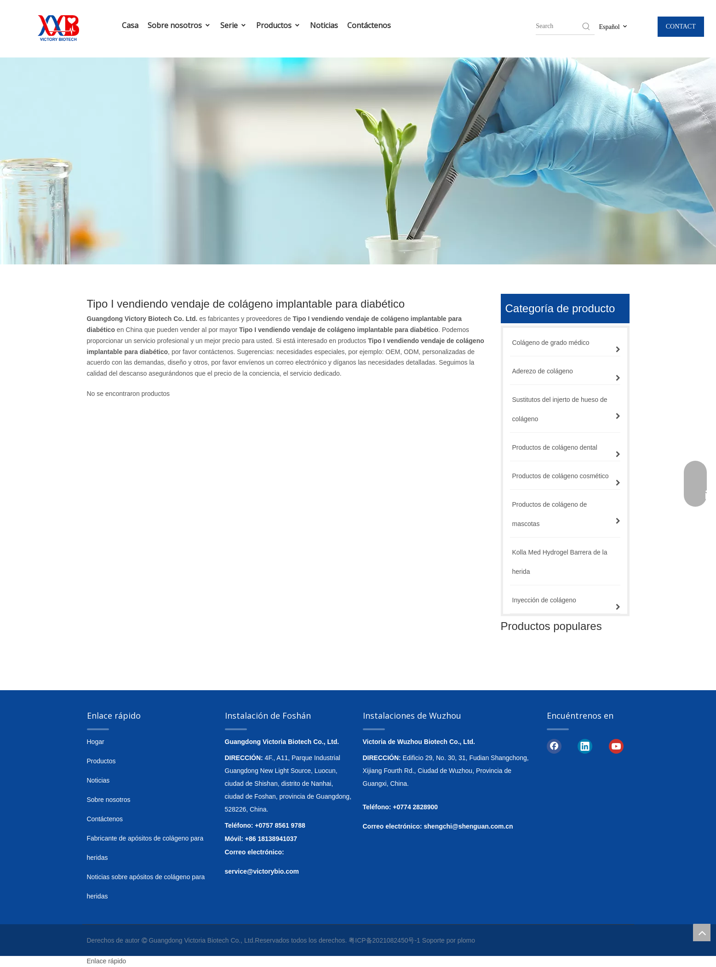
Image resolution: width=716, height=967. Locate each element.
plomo (466, 940)
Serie (233, 25)
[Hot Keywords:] (586, 26)
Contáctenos (369, 25)
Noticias (324, 25)
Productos (278, 25)
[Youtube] (616, 746)
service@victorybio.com (262, 871)
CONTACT (681, 26)
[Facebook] (554, 746)
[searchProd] (558, 26)
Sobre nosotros (179, 25)
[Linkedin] (585, 746)
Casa (130, 25)
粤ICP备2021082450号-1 (384, 940)
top (701, 932)
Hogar (95, 741)
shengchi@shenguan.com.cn (468, 826)
